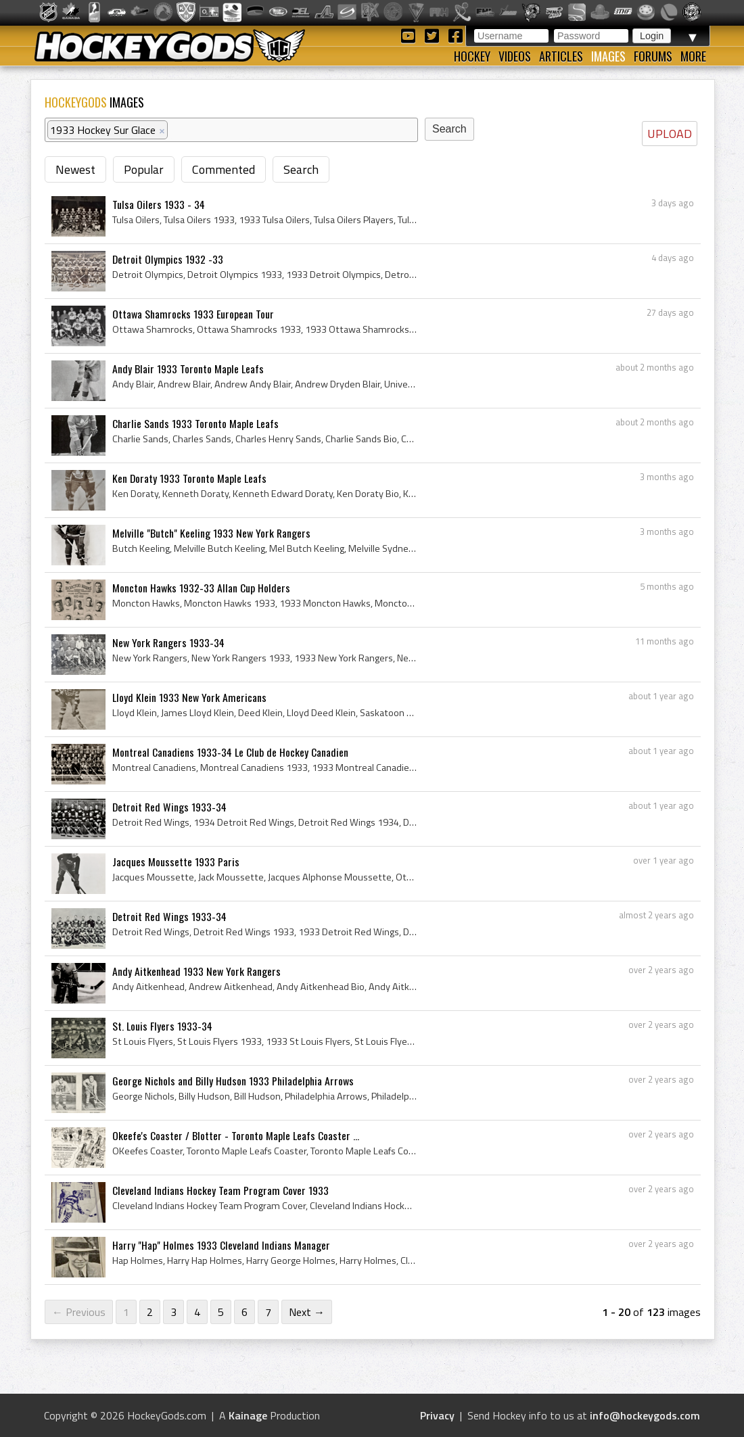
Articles (561, 56)
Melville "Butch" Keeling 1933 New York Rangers (211, 533)
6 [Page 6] (244, 1312)
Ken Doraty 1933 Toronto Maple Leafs (189, 478)
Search (301, 169)
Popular (144, 169)
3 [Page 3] (173, 1312)
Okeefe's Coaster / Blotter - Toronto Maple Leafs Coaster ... (235, 1135)
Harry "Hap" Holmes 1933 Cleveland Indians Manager (221, 1245)
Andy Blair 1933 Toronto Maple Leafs (188, 368)
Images (608, 56)
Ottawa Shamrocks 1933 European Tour (193, 314)
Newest (75, 169)
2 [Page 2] (150, 1312)
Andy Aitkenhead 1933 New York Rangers (196, 971)
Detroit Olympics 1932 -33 (167, 259)
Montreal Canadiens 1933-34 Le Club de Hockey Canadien (230, 752)
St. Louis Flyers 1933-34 (162, 1026)
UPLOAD (669, 133)
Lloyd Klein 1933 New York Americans (189, 697)
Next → (307, 1312)
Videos (514, 56)
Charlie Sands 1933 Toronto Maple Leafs (195, 423)
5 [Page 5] (221, 1312)
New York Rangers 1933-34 (168, 642)
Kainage (248, 1415)
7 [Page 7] (268, 1312)
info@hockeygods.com (645, 1415)
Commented (223, 169)
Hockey (472, 56)
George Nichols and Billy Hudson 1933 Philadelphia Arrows (233, 1081)
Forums (653, 56)
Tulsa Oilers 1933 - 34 (158, 204)
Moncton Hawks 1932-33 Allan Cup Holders (201, 588)
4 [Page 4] (197, 1312)
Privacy (437, 1415)
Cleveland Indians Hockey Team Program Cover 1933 (220, 1190)
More (693, 56)
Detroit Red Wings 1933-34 (169, 807)
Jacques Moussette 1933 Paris (175, 861)
